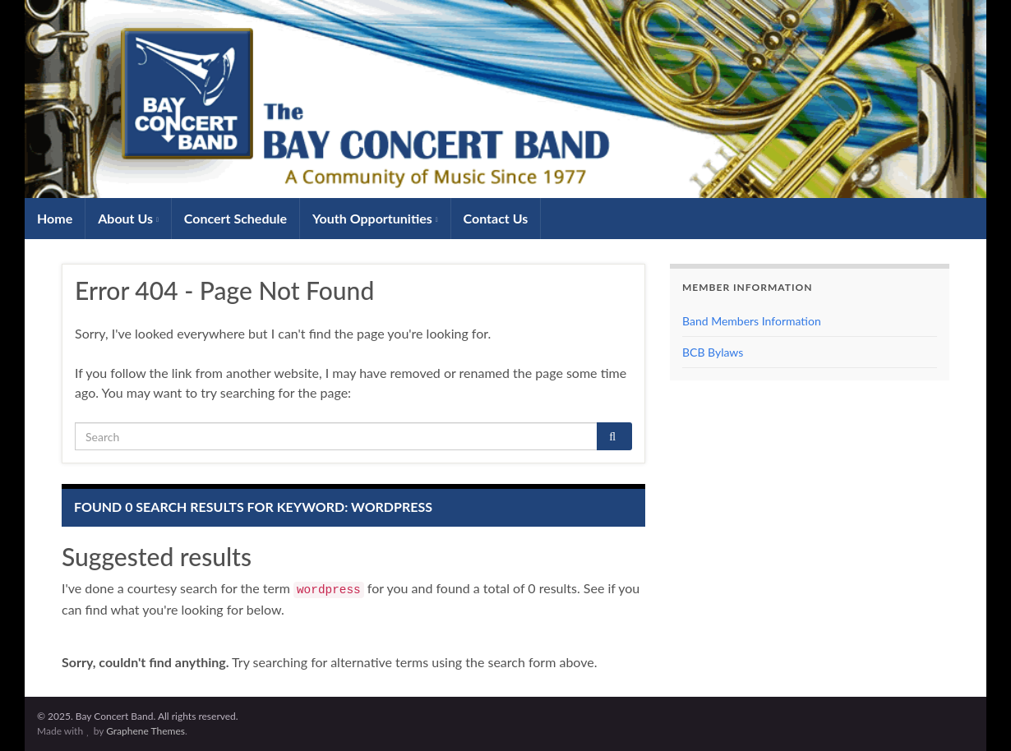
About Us (128, 218)
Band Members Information (751, 321)
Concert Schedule (235, 218)
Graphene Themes (145, 731)
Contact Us (496, 218)
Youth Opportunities (375, 218)
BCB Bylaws (712, 352)
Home (54, 218)
